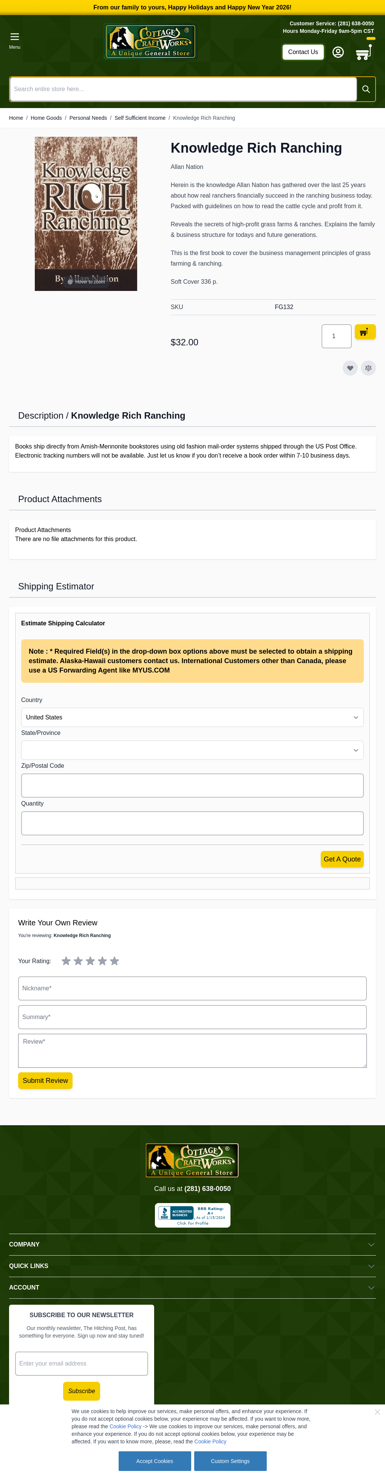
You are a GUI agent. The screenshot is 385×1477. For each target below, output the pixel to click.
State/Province (40, 733)
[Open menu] (14, 41)
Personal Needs (88, 118)
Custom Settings (230, 1461)
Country (31, 700)
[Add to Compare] (368, 368)
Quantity (32, 803)
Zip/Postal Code (42, 765)
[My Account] (338, 52)
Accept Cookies (154, 1461)
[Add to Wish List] (350, 368)
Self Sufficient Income (139, 118)
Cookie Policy (126, 1426)
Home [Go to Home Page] (16, 118)
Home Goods (46, 118)
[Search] (366, 89)
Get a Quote (342, 859)
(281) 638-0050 (207, 1188)
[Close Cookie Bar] (377, 1412)
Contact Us (303, 52)
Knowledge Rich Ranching (204, 118)
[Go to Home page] (151, 41)
